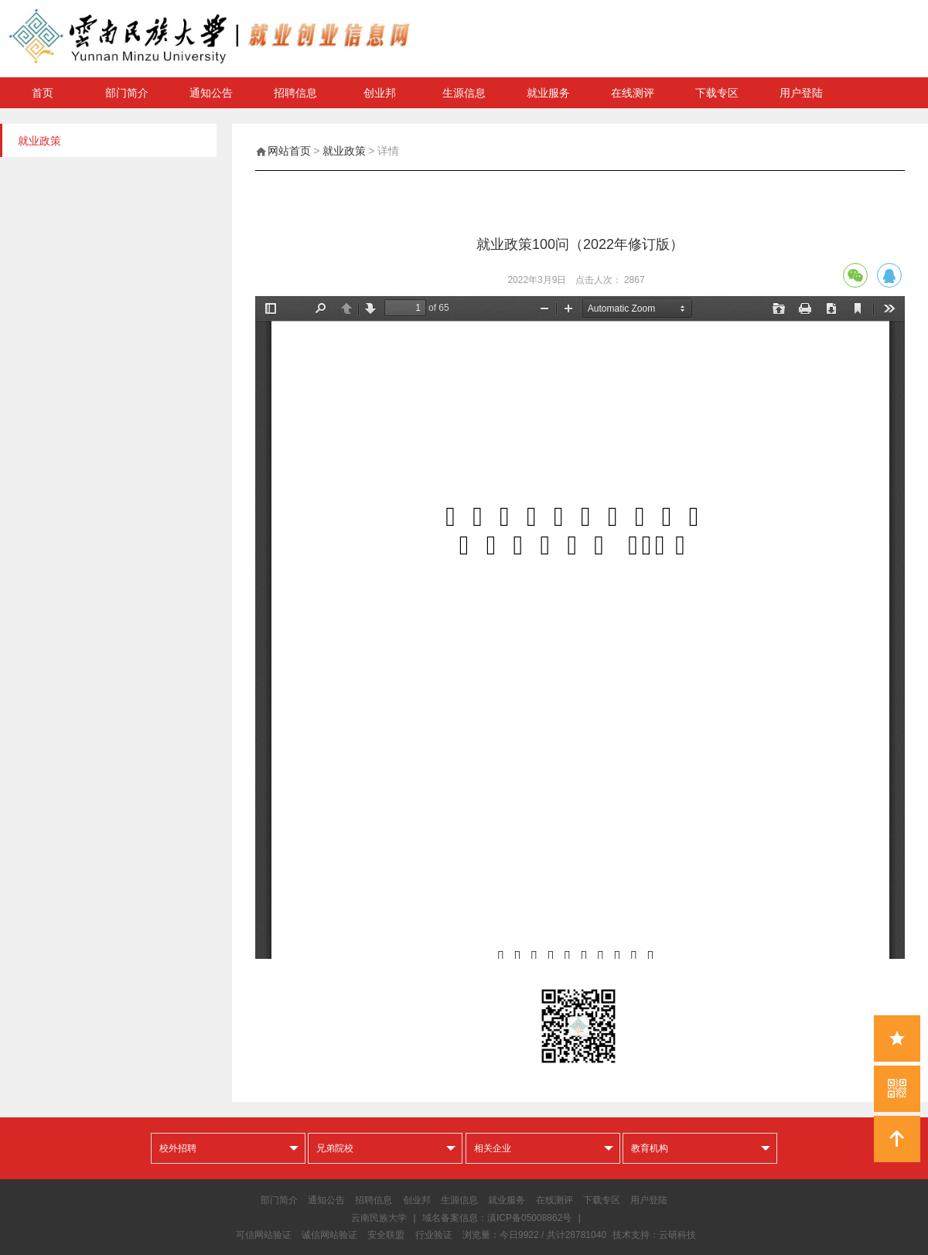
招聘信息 (295, 93)
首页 (42, 93)
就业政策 (344, 151)
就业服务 (548, 93)
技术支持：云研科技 (654, 1234)
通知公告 (211, 93)
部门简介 (126, 93)
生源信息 (464, 93)
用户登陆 (801, 93)
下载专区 (717, 93)
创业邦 (379, 93)
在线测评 (632, 93)
